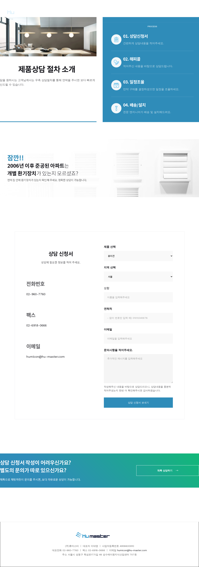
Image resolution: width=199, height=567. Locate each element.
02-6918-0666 (36, 325)
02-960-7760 (35, 294)
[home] (18, 11)
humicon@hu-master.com (45, 356)
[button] (78, 11)
